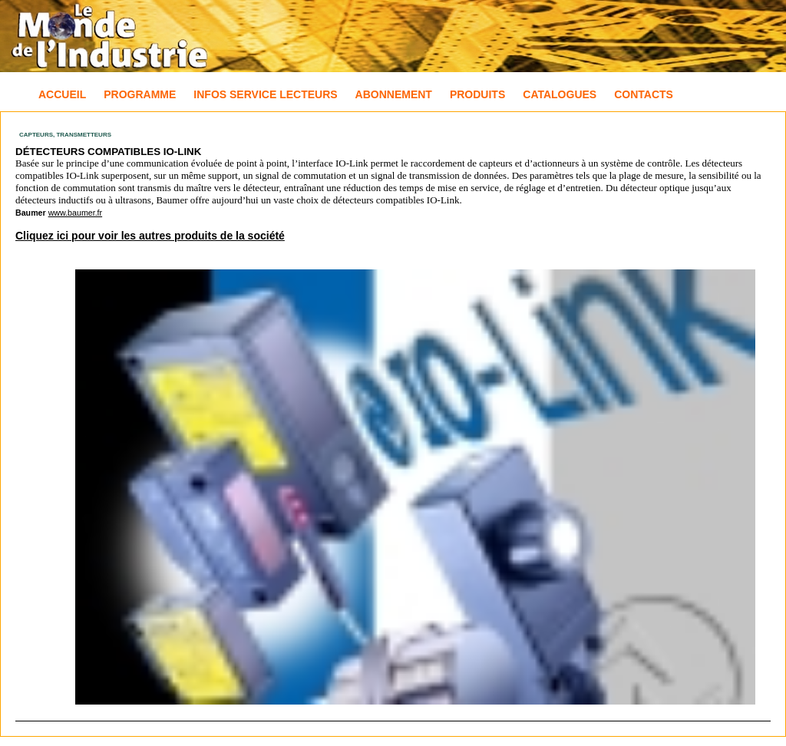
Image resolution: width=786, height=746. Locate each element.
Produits (477, 94)
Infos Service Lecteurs (265, 94)
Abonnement (393, 94)
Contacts (643, 94)
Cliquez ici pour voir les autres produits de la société (150, 235)
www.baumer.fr (75, 212)
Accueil (62, 94)
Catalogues (559, 94)
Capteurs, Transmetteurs (65, 134)
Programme (140, 94)
